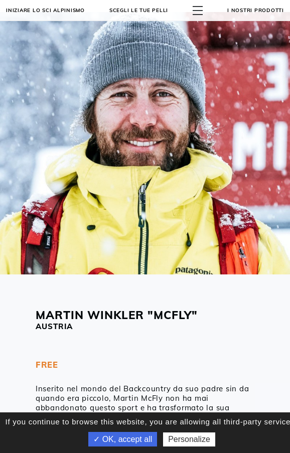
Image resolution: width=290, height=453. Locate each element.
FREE (47, 364)
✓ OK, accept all (122, 439)
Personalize (189, 439)
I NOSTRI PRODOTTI (255, 10)
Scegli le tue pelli (138, 10)
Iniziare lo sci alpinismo (45, 10)
